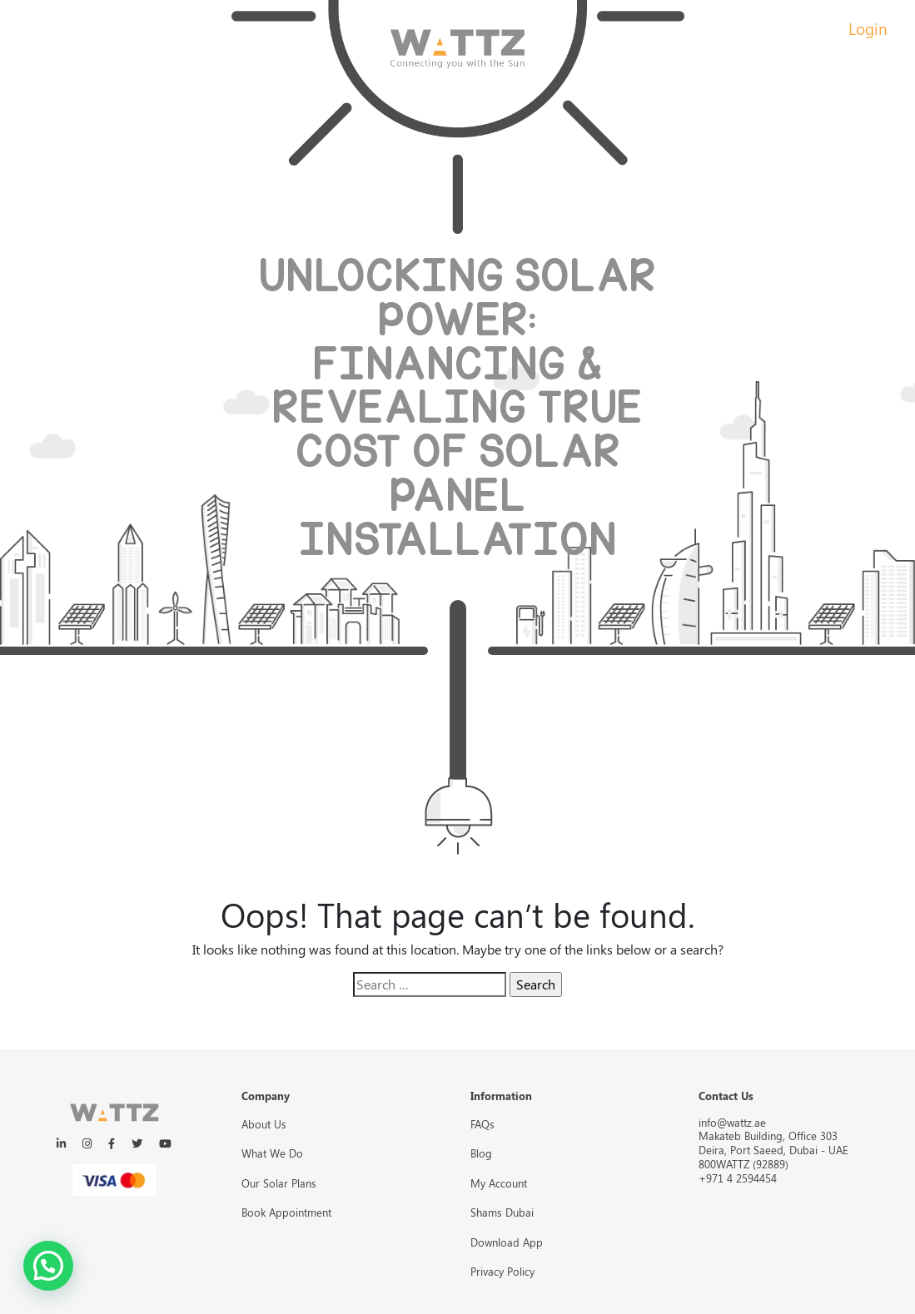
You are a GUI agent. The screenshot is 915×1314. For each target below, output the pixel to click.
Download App (506, 1242)
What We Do (272, 1153)
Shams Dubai (502, 1212)
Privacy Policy (502, 1271)
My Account (498, 1183)
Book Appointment (286, 1212)
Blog (481, 1153)
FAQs (482, 1124)
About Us (263, 1124)
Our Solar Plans (278, 1183)
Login (868, 28)
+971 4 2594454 (738, 1178)
